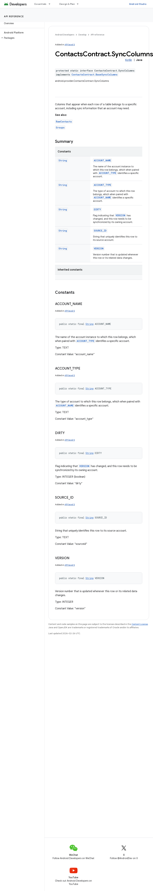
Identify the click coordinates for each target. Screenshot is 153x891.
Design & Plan (67, 3)
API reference (14, 16)
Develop (82, 34)
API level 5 (70, 44)
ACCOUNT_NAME (102, 160)
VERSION (120, 215)
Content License (140, 624)
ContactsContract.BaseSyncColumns (94, 74)
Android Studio (138, 3)
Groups (60, 127)
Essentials (40, 3)
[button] (21, 38)
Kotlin (128, 60)
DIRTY (97, 209)
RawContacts (64, 121)
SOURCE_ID (100, 230)
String (63, 160)
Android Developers (64, 34)
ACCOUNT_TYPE (107, 173)
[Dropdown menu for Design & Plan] (79, 4)
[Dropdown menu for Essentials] (50, 4)
